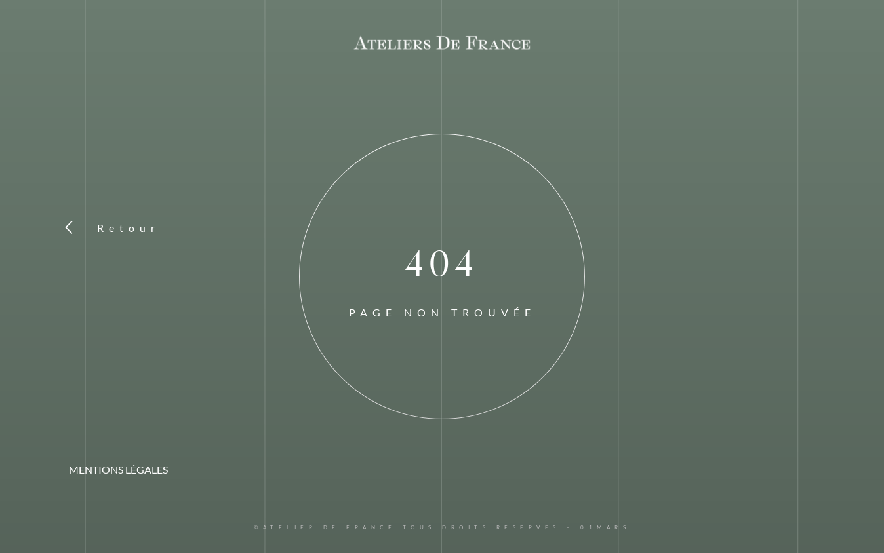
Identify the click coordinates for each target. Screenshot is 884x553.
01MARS (605, 527)
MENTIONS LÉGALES (118, 469)
